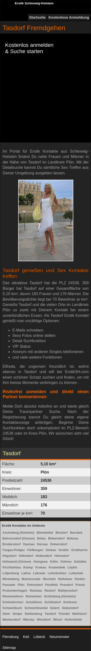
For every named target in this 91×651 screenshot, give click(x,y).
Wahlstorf (79, 614)
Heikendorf (43, 556)
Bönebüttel (45, 532)
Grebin (64, 550)
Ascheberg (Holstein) (18, 532)
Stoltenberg (33, 614)
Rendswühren (12, 596)
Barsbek (76, 532)
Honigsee (40, 561)
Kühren (66, 561)
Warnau (28, 619)
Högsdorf (9, 556)
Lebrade (39, 573)
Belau (41, 538)
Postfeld (51, 585)
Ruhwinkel (33, 596)
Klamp (28, 567)
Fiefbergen (35, 550)
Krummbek (57, 567)
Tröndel (64, 614)
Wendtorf (44, 619)
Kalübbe (80, 561)
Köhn (54, 561)
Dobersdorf (58, 544)
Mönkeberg (10, 579)
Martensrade (31, 579)
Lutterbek (76, 573)
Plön (21, 585)
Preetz (80, 585)
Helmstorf (61, 556)
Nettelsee (65, 579)
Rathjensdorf (67, 590)
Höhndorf (26, 556)
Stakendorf (70, 608)
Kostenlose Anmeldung (69, 17)
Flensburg (10, 637)
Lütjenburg (10, 573)
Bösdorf (62, 532)
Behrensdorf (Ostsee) (18, 538)
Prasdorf (66, 585)
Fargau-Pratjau (13, 550)
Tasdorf (50, 614)
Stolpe (17, 614)
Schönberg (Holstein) (60, 596)
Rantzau (36, 590)
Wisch (57, 619)
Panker (79, 579)
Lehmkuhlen (57, 573)
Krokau (40, 567)
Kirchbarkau (11, 567)
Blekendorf (56, 538)
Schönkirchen (12, 602)
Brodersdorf (11, 544)
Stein (6, 614)
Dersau (42, 544)
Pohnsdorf (35, 585)
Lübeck (39, 637)
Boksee (72, 538)
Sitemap (9, 647)
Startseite (37, 17)
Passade (8, 585)
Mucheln (49, 579)
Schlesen (70, 602)
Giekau (51, 550)
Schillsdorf (52, 602)
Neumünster (59, 637)
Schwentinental (36, 608)
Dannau (29, 544)
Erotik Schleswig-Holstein (34, 3)
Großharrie (79, 550)
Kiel (26, 637)
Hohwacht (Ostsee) (16, 561)
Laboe (26, 573)
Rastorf (50, 590)
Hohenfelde (73, 619)
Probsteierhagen (14, 590)
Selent (54, 608)
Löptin (72, 567)
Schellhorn (34, 602)
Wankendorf (11, 619)
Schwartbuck (12, 608)
